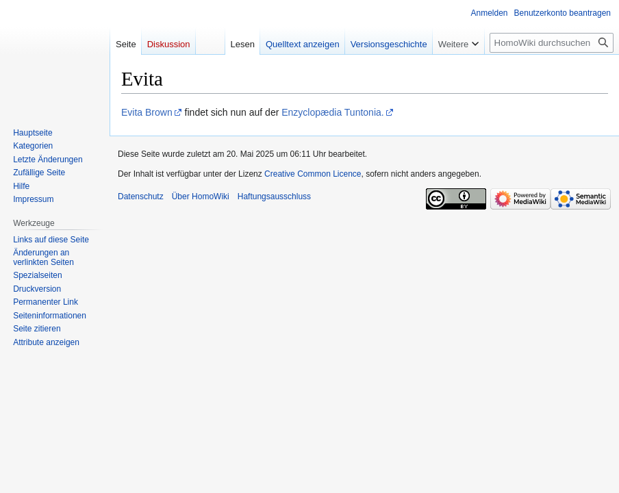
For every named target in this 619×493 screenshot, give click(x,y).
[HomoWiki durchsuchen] (552, 43)
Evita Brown (147, 112)
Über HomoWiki (200, 196)
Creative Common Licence (312, 174)
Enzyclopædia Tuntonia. (332, 112)
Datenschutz (141, 196)
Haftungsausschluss (274, 196)
